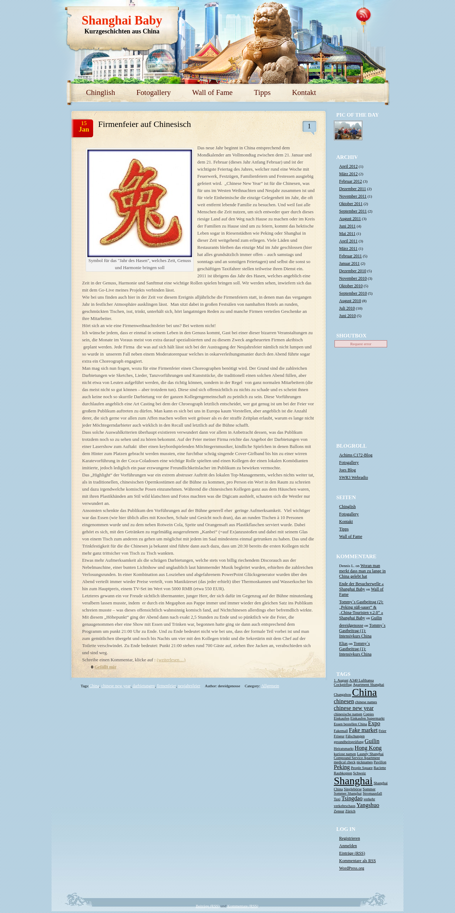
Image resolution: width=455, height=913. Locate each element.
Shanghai (353, 780)
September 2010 (353, 293)
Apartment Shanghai (368, 685)
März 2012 (348, 173)
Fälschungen (355, 736)
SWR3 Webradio (353, 477)
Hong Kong (367, 748)
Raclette (380, 768)
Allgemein (270, 685)
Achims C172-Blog (356, 455)
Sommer (369, 789)
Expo (374, 723)
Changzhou (342, 694)
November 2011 (352, 196)
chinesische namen (348, 714)
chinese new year (116, 685)
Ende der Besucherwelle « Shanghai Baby (361, 586)
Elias (343, 643)
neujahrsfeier (189, 685)
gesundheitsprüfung (349, 742)
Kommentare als (357, 860)
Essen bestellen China (350, 724)
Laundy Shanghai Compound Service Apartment (359, 756)
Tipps (262, 92)
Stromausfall (372, 793)
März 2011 (348, 248)
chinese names (366, 702)
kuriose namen (345, 754)
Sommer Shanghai (348, 793)
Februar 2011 (350, 255)
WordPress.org (351, 868)
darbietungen (144, 685)
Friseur (339, 736)
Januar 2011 (349, 263)
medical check (344, 762)
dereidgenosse (351, 625)
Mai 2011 (347, 233)
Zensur (339, 811)
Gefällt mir (106, 666)
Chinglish (100, 92)
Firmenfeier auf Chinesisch (144, 124)
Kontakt (304, 92)
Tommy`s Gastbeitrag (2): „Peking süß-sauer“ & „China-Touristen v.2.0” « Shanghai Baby (361, 609)
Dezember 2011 (352, 188)
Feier (382, 731)
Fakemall (341, 731)
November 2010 (353, 278)
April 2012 (348, 166)
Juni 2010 (347, 315)
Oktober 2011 (351, 203)
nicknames (365, 762)
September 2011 (353, 211)
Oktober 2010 (351, 285)
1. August (341, 680)
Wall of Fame (212, 92)
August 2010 (350, 300)
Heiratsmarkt (344, 749)
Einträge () (352, 853)
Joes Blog (347, 470)
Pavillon (380, 762)
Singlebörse (353, 789)
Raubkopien (343, 773)
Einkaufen (341, 718)
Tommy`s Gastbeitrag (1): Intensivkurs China (362, 631)
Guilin (376, 617)
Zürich (350, 811)
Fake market (363, 730)
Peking (342, 767)
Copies (368, 714)
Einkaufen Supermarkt (367, 718)
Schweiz (359, 773)
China (94, 685)
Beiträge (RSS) (208, 906)
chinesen (344, 701)
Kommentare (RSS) (243, 906)
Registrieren (349, 838)
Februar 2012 (350, 181)
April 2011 (348, 241)
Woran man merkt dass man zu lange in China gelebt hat (362, 571)
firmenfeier (166, 685)
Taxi (337, 799)
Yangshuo (368, 805)
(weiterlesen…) (171, 659)
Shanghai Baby (122, 20)
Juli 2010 (347, 308)
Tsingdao (352, 798)
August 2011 (350, 218)
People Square (362, 768)
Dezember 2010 (352, 270)
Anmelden (348, 845)
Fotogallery (153, 92)
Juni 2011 (347, 226)
